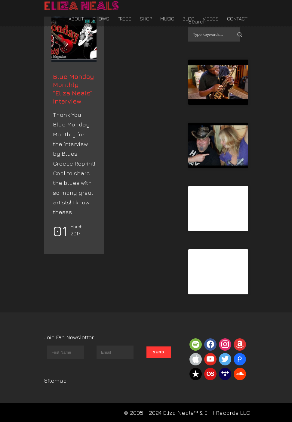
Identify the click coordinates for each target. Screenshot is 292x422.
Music (167, 18)
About (76, 18)
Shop (146, 18)
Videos (211, 18)
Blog (188, 18)
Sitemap (55, 380)
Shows (100, 18)
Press (124, 18)
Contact (237, 18)
